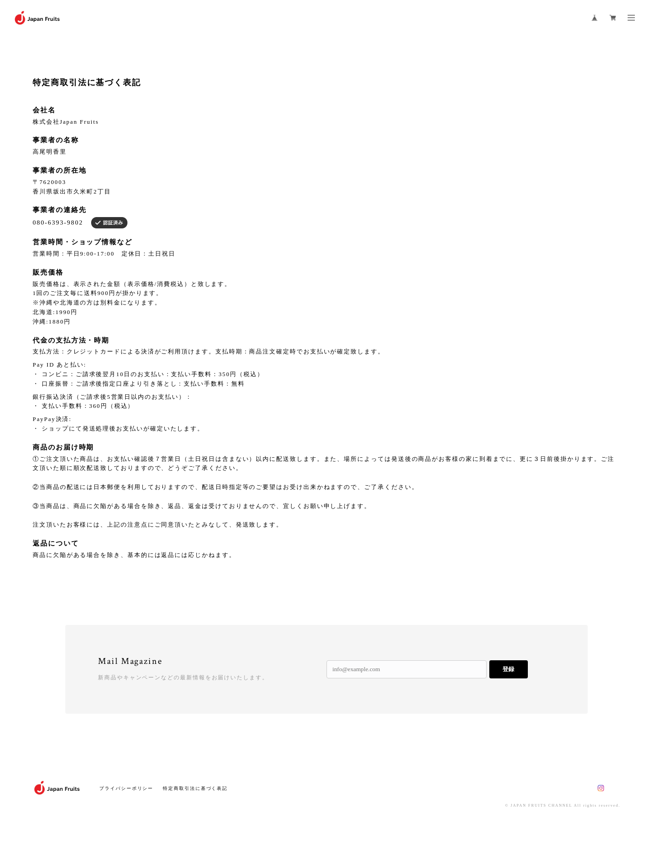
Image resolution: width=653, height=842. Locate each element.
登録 (508, 669)
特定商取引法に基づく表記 (195, 788)
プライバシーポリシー (126, 788)
